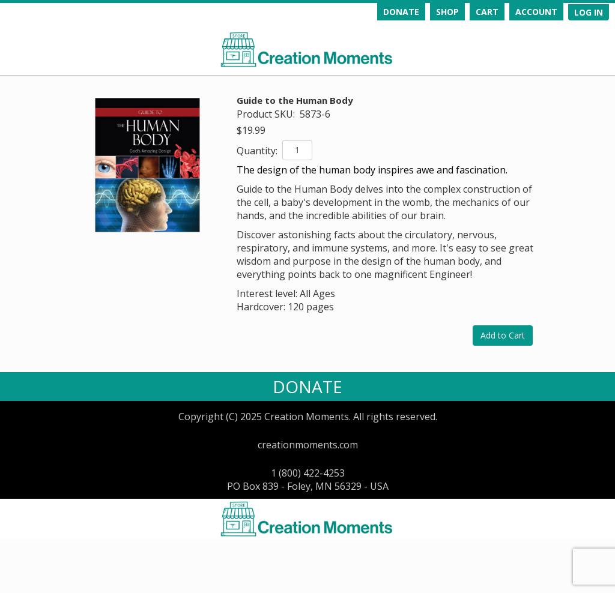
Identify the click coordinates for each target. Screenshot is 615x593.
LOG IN (588, 12)
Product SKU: (267, 114)
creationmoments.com (308, 444)
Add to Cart (502, 335)
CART (487, 11)
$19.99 (251, 130)
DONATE (401, 11)
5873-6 (315, 114)
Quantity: (258, 150)
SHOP (447, 11)
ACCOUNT (536, 11)
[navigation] (472, 11)
